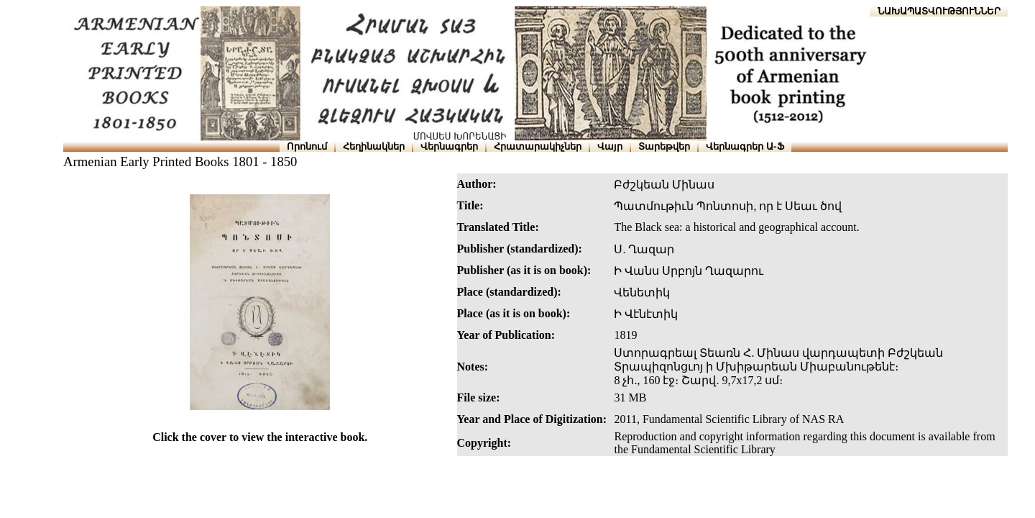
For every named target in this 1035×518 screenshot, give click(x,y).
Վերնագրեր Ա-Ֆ (744, 146)
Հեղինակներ (374, 146)
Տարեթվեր (664, 146)
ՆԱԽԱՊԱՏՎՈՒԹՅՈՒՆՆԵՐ (939, 11)
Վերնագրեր (449, 146)
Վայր (609, 146)
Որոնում (307, 146)
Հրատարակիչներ (537, 146)
